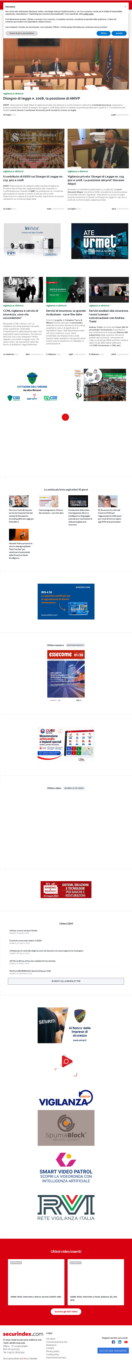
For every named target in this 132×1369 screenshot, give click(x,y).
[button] (125, 6)
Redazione (51, 1345)
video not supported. (66, 451)
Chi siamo (51, 1338)
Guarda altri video (74, 788)
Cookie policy (52, 1354)
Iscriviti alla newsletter (66, 981)
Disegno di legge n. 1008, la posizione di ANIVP (41, 98)
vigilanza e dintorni (13, 93)
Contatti (50, 1348)
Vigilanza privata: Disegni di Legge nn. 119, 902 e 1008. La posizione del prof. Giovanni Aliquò (96, 180)
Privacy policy (53, 1351)
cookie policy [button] (88, 14)
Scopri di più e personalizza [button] (22, 33)
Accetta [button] (119, 33)
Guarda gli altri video (66, 1311)
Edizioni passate (75, 645)
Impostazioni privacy (56, 1357)
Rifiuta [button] (104, 33)
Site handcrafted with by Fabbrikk (20, 1358)
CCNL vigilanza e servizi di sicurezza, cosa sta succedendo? (20, 314)
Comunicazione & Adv (57, 1342)
